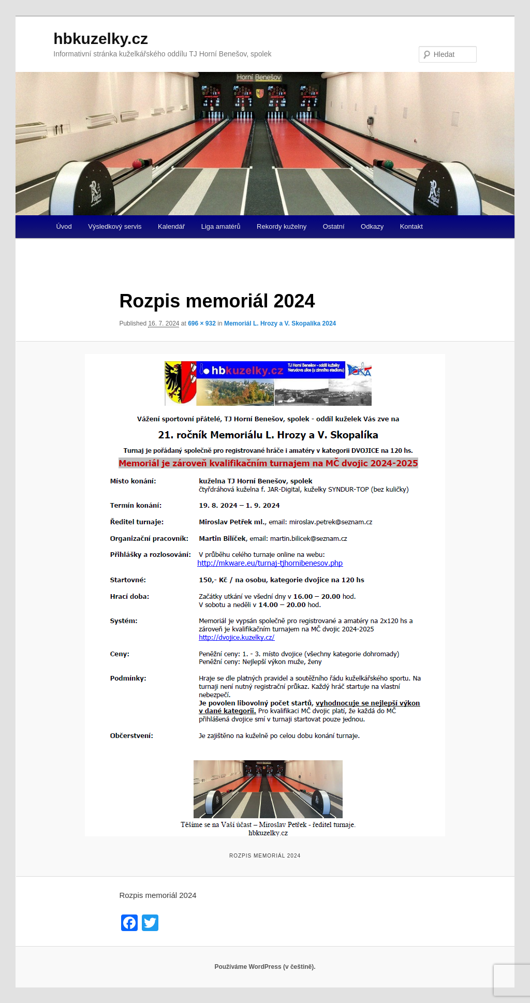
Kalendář (171, 226)
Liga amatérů (221, 226)
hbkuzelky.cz (100, 38)
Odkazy (372, 226)
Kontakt (411, 226)
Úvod (63, 226)
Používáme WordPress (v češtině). (264, 966)
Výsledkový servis (114, 226)
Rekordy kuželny (281, 226)
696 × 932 (202, 323)
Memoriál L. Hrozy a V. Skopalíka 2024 (280, 323)
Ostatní (334, 226)
